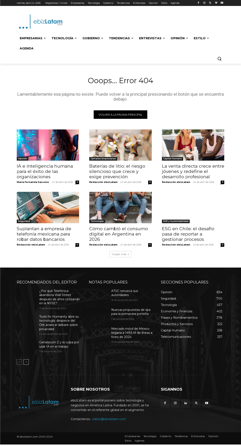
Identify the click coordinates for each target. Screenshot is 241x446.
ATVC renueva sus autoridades (124, 294)
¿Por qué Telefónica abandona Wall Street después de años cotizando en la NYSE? (59, 298)
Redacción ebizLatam (103, 183)
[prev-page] (19, 363)
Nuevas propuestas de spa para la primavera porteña (130, 313)
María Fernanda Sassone (33, 183)
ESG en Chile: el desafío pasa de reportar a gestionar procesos (188, 235)
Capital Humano (172, 160)
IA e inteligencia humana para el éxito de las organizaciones (45, 173)
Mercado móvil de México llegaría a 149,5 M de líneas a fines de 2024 (131, 334)
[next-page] (26, 363)
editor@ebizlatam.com (109, 421)
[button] (219, 58)
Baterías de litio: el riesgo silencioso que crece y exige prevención (117, 173)
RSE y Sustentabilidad (175, 222)
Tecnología (97, 222)
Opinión (22, 160)
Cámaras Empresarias (103, 160)
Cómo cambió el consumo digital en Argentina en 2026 (118, 235)
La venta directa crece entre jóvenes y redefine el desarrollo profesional (193, 173)
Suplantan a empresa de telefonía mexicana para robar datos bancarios (44, 235)
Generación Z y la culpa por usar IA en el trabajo (59, 346)
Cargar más (120, 255)
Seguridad (24, 222)
